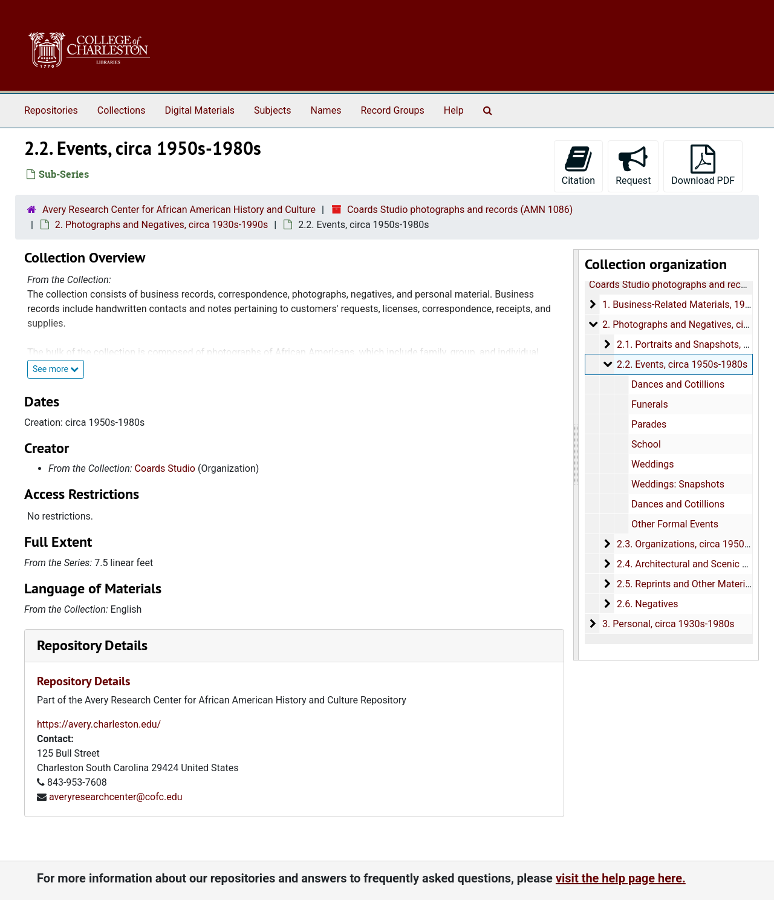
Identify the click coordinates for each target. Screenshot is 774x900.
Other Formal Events (674, 524)
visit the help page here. (621, 878)
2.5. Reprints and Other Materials (686, 584)
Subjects (272, 110)
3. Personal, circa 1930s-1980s (667, 624)
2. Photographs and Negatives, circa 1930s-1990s (161, 224)
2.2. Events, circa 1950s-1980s (681, 364)
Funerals (649, 404)
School (645, 444)
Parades (648, 424)
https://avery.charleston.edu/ (99, 724)
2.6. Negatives (647, 604)
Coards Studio (165, 468)
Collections (121, 110)
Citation (578, 165)
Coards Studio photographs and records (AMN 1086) (460, 209)
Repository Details (92, 645)
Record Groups (392, 110)
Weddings (652, 464)
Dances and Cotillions (677, 384)
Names (326, 110)
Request (633, 165)
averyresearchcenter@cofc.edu (116, 797)
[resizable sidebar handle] (576, 455)
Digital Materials (199, 110)
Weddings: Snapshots (677, 484)
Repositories (51, 110)
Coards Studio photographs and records (674, 284)
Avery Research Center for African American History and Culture (179, 209)
